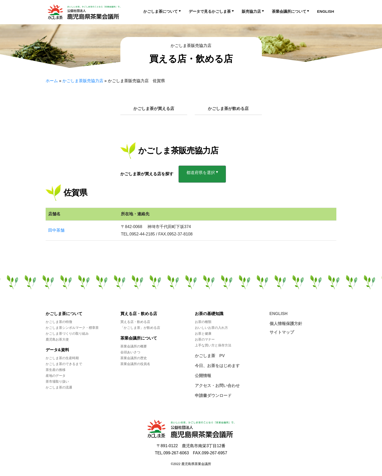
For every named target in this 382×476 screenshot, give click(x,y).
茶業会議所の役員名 (135, 364)
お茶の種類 (203, 322)
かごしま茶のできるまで (64, 364)
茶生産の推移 (56, 370)
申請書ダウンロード (213, 395)
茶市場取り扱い (57, 381)
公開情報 (203, 375)
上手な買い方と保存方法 (213, 345)
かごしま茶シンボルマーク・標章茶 (72, 328)
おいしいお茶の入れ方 (211, 328)
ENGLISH (325, 11)
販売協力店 (251, 11)
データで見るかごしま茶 (210, 11)
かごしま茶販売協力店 (82, 81)
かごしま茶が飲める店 (228, 108)
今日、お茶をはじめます (217, 366)
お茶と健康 (203, 333)
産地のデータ (56, 376)
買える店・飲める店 (135, 322)
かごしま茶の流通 (59, 387)
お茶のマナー (205, 339)
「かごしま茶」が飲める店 (140, 328)
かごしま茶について (160, 11)
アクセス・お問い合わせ (217, 385)
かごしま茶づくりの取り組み (67, 333)
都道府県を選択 (200, 172)
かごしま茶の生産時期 (62, 358)
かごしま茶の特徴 (59, 322)
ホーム (52, 81)
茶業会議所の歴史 (133, 358)
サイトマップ (282, 332)
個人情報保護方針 (286, 323)
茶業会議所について (289, 11)
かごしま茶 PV (210, 356)
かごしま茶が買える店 (153, 108)
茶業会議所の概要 (133, 346)
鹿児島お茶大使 (57, 339)
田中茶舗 (56, 230)
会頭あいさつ (130, 352)
